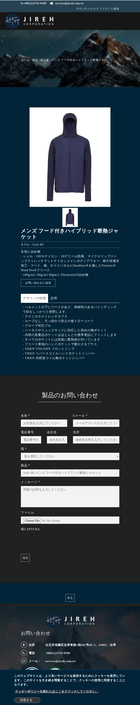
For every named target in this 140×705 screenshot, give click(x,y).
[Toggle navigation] (131, 21)
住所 (76, 432)
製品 (35, 60)
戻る (70, 597)
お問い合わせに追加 (38, 282)
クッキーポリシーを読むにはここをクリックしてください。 (56, 691)
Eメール (80, 415)
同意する (26, 700)
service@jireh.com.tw (60, 661)
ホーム (25, 60)
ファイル (27, 512)
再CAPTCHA (30, 529)
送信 (25, 557)
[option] (70, 157)
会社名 (52, 432)
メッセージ (30, 482)
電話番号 (27, 432)
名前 (25, 415)
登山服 (44, 60)
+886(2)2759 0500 (34, 3)
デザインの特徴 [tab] (34, 298)
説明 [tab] (54, 298)
